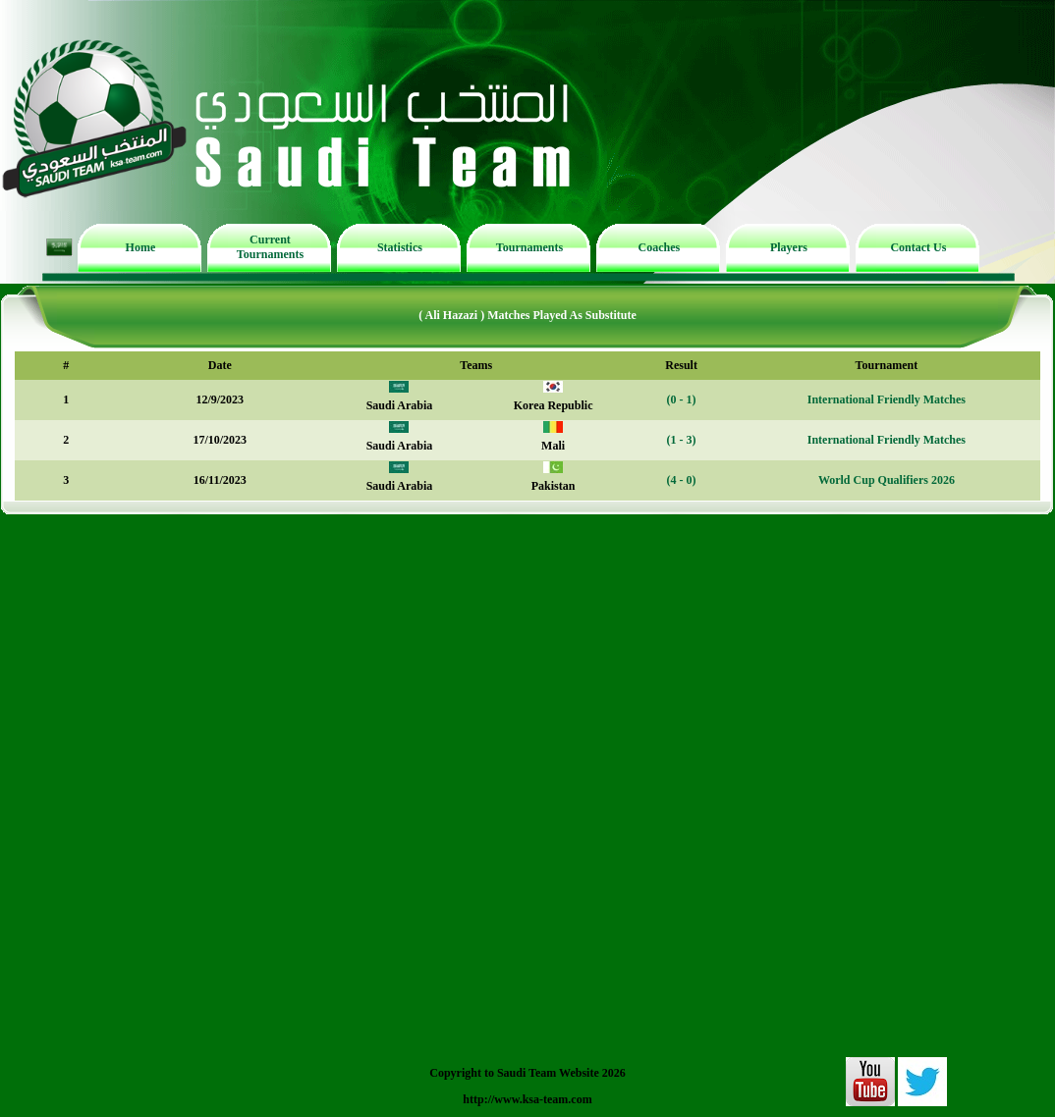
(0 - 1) (681, 399)
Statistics (399, 247)
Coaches (660, 247)
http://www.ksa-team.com (527, 1099)
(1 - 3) (681, 440)
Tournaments (529, 247)
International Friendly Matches (886, 399)
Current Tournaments (270, 247)
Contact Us (918, 247)
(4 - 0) (681, 480)
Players (788, 247)
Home (141, 247)
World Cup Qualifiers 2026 (886, 480)
